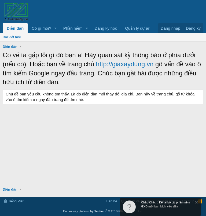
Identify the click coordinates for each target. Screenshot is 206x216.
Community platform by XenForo (103, 211)
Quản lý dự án (137, 28)
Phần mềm (73, 28)
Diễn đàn (15, 28)
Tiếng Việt (14, 201)
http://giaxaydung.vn (125, 64)
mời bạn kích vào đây (163, 206)
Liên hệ (111, 201)
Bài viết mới (12, 37)
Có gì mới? (41, 28)
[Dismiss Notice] (196, 203)
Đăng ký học (106, 28)
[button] (55, 28)
